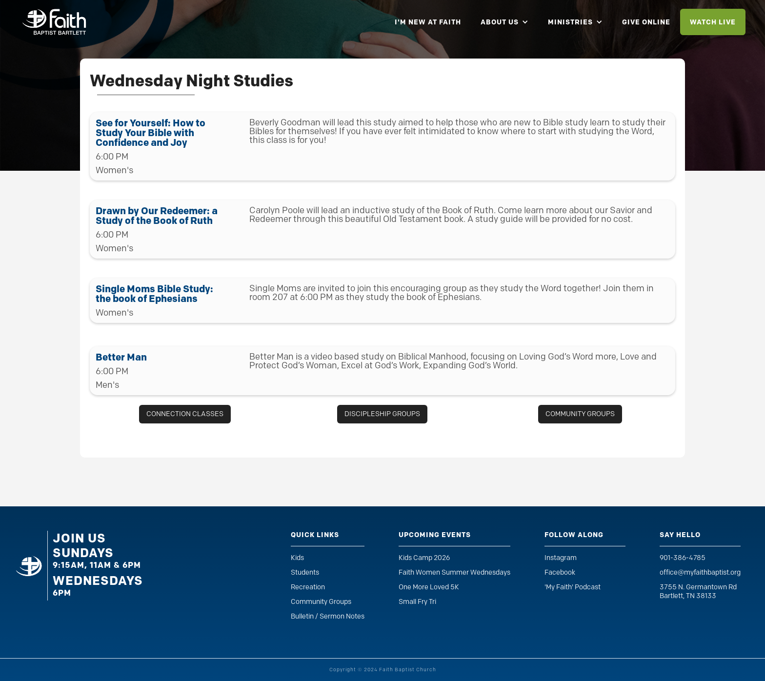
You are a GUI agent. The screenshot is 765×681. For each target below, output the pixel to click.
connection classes (184, 414)
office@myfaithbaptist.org (700, 572)
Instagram (560, 558)
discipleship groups (382, 414)
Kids (297, 558)
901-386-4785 (682, 558)
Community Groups (321, 602)
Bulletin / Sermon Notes (327, 616)
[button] (504, 22)
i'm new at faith (428, 22)
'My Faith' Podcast (572, 587)
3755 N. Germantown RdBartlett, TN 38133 (698, 591)
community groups (580, 414)
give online (646, 22)
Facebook (559, 572)
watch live (713, 22)
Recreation (308, 587)
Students (305, 572)
